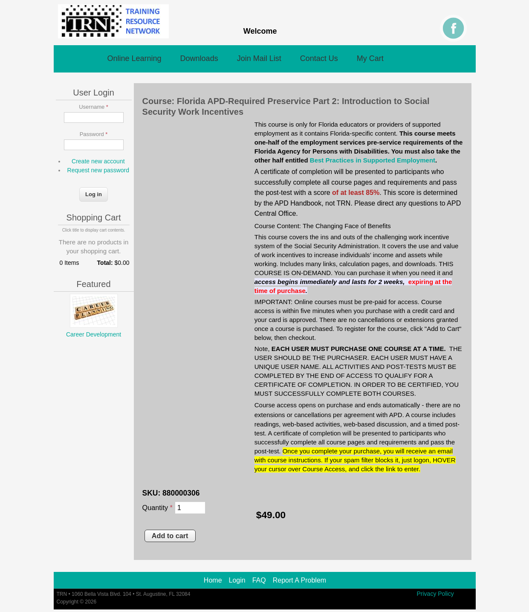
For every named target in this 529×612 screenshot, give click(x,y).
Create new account (98, 161)
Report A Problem (299, 580)
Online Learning (134, 58)
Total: (105, 262)
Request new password (98, 170)
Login (237, 580)
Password (94, 134)
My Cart (370, 58)
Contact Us (319, 58)
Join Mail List (259, 58)
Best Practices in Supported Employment (372, 160)
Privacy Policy (435, 593)
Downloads (199, 58)
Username (93, 107)
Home (213, 580)
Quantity (157, 507)
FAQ (259, 580)
